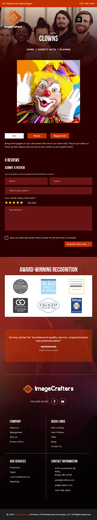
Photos (37, 136)
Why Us (13, 437)
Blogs (53, 442)
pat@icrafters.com (63, 485)
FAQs (53, 437)
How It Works (57, 432)
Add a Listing (57, 428)
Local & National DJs (20, 477)
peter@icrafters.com (64, 480)
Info (14, 136)
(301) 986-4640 (87, 3)
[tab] (14, 136)
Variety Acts (47, 49)
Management (16, 432)
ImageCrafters (21, 514)
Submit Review (77, 244)
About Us (14, 428)
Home (30, 49)
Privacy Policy (16, 442)
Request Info (60, 136)
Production (15, 468)
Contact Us (56, 446)
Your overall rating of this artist (20, 198)
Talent (13, 472)
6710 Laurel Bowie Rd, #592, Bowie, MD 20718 (65, 471)
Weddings (14, 482)
